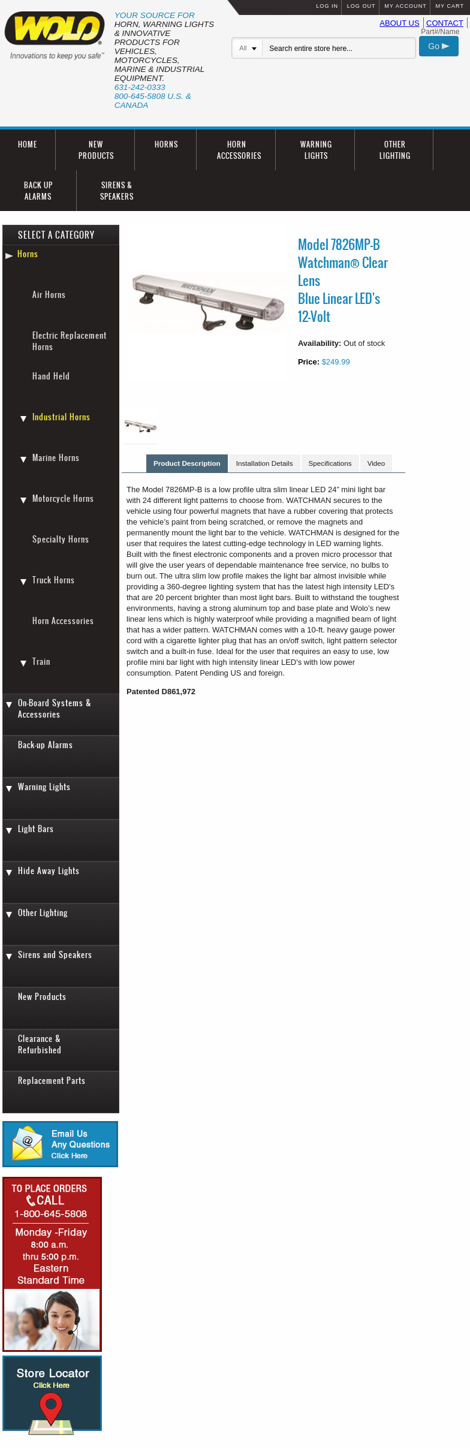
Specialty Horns (60, 539)
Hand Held (51, 376)
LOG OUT (361, 6)
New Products (42, 996)
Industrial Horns (61, 417)
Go (439, 46)
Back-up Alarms (45, 745)
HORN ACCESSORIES (239, 149)
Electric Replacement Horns (69, 341)
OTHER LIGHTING (395, 149)
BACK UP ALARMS (38, 190)
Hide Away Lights (49, 870)
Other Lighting (43, 912)
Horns (27, 254)
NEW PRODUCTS (96, 149)
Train (41, 661)
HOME (27, 144)
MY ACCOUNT (405, 6)
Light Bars (36, 829)
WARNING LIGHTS (316, 149)
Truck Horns (53, 580)
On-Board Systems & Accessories (55, 708)
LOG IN (327, 6)
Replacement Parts (52, 1080)
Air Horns (49, 294)
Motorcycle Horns (63, 498)
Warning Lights (44, 787)
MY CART (449, 6)
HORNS (166, 144)
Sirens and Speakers (55, 954)
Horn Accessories (63, 620)
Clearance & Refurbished (40, 1044)
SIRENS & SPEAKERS (117, 190)
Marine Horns (56, 457)
